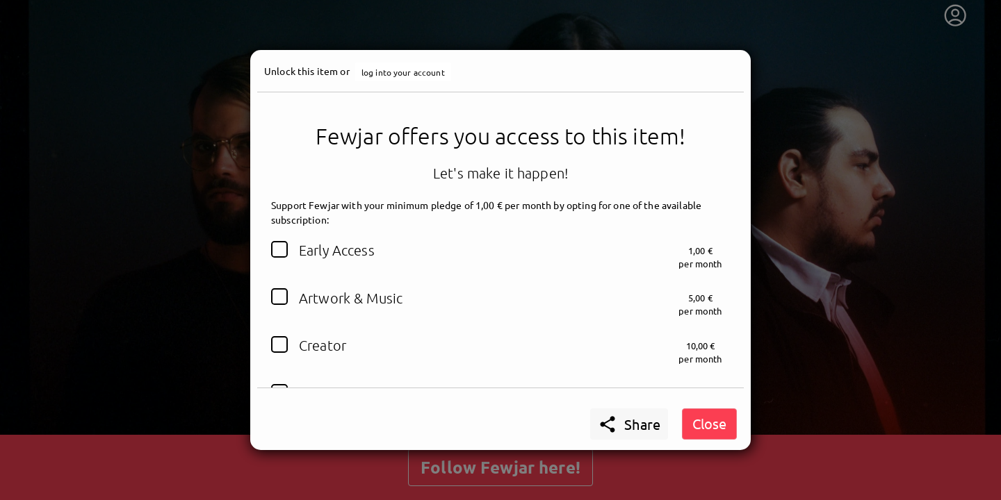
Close (709, 423)
